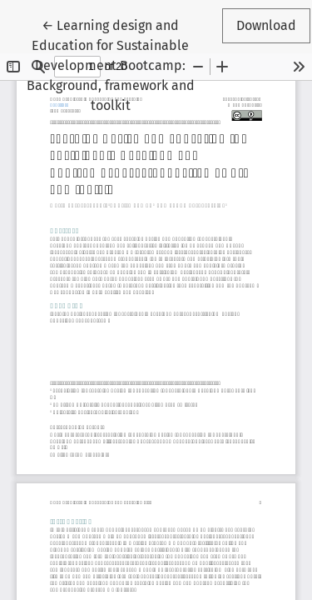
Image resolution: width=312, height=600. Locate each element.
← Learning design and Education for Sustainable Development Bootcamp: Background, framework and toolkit (114, 64)
